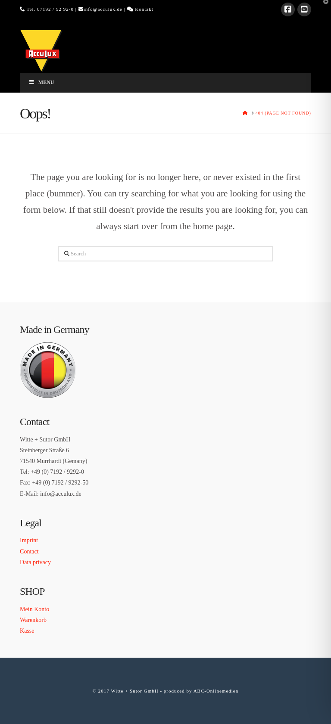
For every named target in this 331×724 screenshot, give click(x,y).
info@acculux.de (103, 9)
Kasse (27, 631)
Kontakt (144, 9)
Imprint (29, 540)
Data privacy (35, 562)
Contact (29, 551)
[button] (323, 8)
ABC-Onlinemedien (216, 690)
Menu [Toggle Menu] (41, 82)
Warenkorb (33, 620)
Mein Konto (34, 609)
